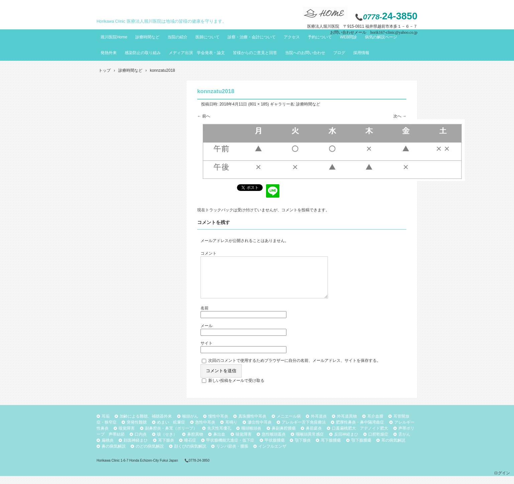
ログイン (502, 481)
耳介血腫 (375, 424)
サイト (207, 351)
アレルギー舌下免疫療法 (304, 430)
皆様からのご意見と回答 (255, 52)
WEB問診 (348, 37)
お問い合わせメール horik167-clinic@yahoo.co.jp (373, 32)
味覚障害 (244, 442)
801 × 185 (259, 104)
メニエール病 (289, 424)
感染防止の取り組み (143, 52)
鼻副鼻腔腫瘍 (284, 436)
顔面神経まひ (136, 448)
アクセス (292, 37)
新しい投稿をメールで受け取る (236, 388)
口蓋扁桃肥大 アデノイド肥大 (360, 436)
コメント (209, 253)
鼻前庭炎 (314, 436)
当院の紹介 (177, 37)
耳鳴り (231, 430)
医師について (208, 37)
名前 (205, 316)
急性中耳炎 (205, 430)
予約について (320, 37)
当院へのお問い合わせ (305, 52)
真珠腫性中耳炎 (252, 424)
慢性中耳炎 (218, 424)
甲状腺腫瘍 (275, 448)
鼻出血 (219, 442)
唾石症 (190, 448)
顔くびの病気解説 (190, 454)
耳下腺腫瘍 (331, 448)
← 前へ (203, 116)
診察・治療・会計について (252, 37)
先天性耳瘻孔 (219, 436)
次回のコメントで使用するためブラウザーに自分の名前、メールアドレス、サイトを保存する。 (294, 368)
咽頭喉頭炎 (251, 436)
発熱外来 (109, 52)
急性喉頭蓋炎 (274, 442)
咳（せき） (167, 442)
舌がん (404, 442)
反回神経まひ (346, 442)
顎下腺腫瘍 (361, 448)
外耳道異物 (347, 424)
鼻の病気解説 (114, 454)
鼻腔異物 (195, 442)
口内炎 (141, 442)
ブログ (339, 52)
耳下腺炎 (166, 448)
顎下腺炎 (303, 448)
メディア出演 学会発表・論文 (197, 52)
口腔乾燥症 (378, 442)
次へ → (399, 116)
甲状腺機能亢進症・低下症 (230, 448)
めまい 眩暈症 (171, 430)
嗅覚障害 (127, 436)
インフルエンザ (272, 454)
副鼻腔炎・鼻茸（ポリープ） (171, 436)
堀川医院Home (114, 37)
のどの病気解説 (150, 454)
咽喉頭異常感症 (310, 442)
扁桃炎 (108, 448)
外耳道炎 (319, 424)
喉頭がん (190, 424)
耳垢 (106, 424)
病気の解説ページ (381, 37)
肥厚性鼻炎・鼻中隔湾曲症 (360, 430)
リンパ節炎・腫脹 (232, 454)
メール (207, 333)
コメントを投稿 (295, 210)
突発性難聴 (137, 430)
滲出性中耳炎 (260, 430)
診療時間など (147, 37)
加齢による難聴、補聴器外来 (146, 424)
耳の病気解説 (393, 448)
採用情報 (361, 52)
